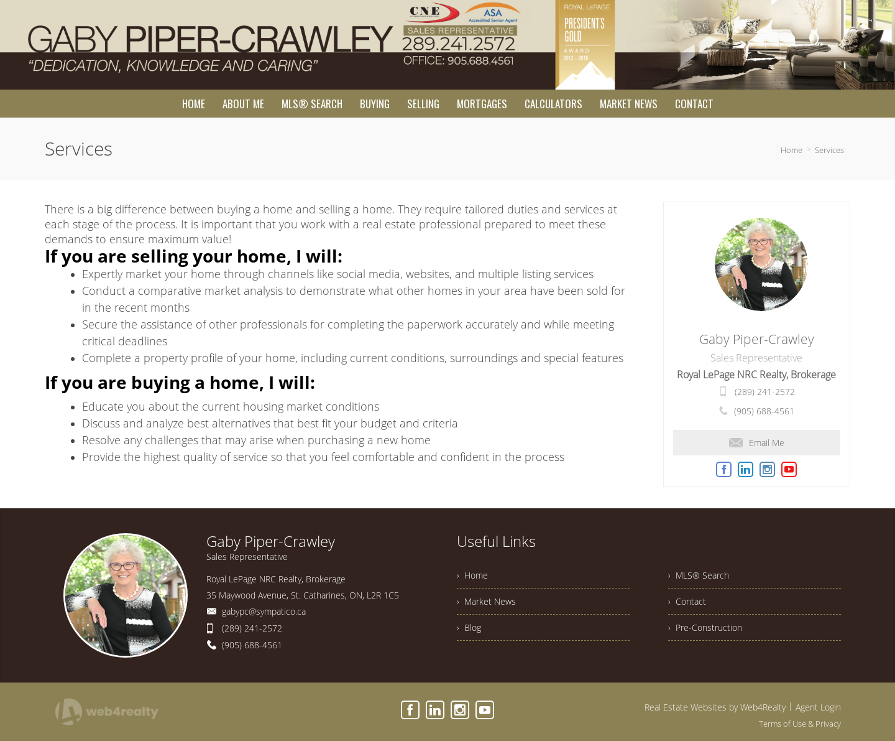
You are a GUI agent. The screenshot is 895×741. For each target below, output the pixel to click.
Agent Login (818, 707)
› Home (472, 575)
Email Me (756, 442)
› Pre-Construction (705, 627)
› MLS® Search (698, 575)
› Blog (469, 627)
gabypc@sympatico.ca (264, 611)
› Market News (486, 601)
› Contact (687, 601)
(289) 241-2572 (765, 392)
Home (791, 150)
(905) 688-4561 (764, 411)
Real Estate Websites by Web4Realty (715, 707)
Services (829, 150)
